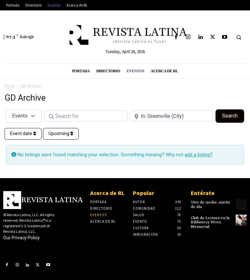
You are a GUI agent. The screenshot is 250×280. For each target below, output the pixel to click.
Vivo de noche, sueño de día (210, 204)
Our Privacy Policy (21, 237)
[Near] (171, 115)
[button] (238, 37)
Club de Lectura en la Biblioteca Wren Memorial (210, 222)
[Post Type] (24, 115)
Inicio (9, 86)
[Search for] (85, 115)
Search (233, 115)
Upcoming (61, 133)
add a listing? (199, 155)
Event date (23, 133)
